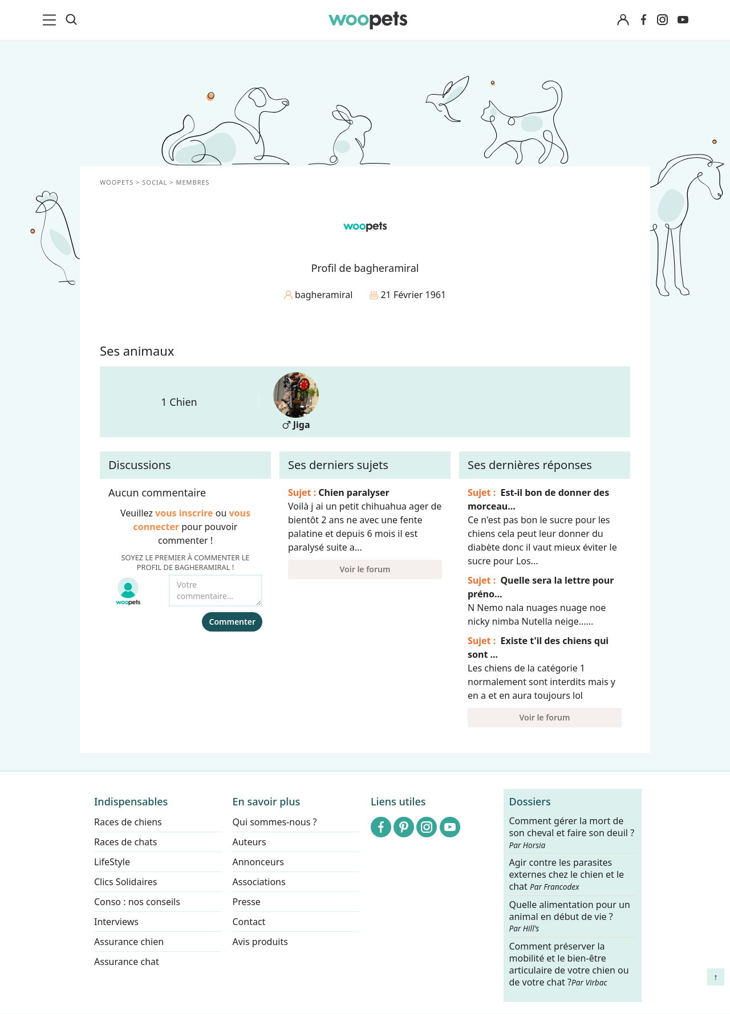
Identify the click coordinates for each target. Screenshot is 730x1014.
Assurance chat (126, 961)
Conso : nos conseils (137, 901)
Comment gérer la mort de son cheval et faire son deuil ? (572, 832)
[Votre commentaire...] (215, 590)
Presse (247, 901)
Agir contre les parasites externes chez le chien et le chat (566, 875)
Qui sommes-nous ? (275, 822)
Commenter (232, 621)
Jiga (296, 401)
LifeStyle (112, 862)
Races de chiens (128, 822)
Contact (249, 921)
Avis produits (260, 941)
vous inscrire (184, 513)
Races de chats (125, 842)
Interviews (116, 921)
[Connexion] (623, 20)
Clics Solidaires (125, 881)
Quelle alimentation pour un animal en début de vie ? (569, 916)
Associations (259, 881)
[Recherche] (71, 20)
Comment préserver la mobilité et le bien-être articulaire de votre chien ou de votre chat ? (569, 964)
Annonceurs (258, 862)
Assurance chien (129, 941)
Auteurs (249, 842)
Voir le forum (365, 569)
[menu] (51, 20)
